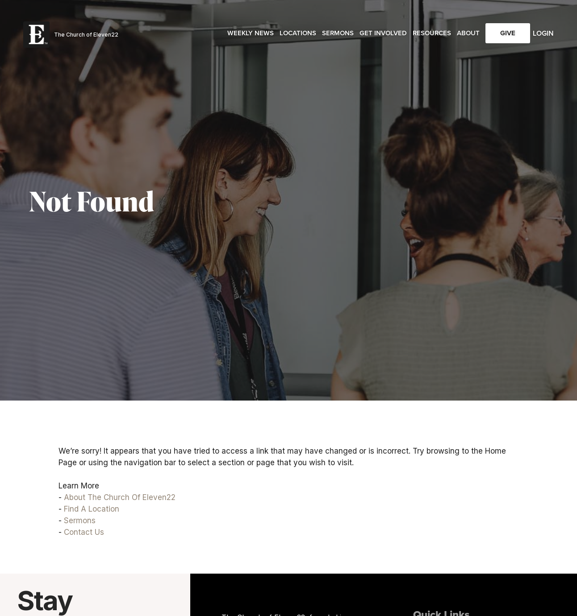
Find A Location (91, 508)
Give (507, 33)
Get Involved (383, 33)
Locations (298, 33)
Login (543, 33)
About (468, 33)
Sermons (338, 33)
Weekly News (250, 33)
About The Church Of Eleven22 (120, 497)
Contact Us (84, 532)
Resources (432, 33)
